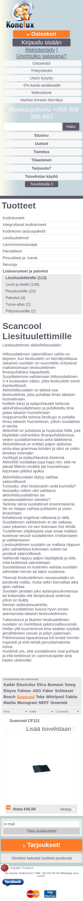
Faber (48, 691)
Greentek (58, 702)
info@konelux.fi (27, 873)
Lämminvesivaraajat (20, 244)
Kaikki (9, 684)
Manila (10, 702)
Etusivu (41, 135)
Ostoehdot (41, 63)
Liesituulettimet (16, 238)
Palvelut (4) (15, 298)
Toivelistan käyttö (41, 176)
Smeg (70, 684)
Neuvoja (10, 264)
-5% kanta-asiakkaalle (41, 85)
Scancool (25, 697)
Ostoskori (41, 34)
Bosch (9, 697)
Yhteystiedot (41, 70)
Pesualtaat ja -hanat (20, 258)
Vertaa (65, 809)
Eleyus (10, 691)
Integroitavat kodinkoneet (24, 224)
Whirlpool (55, 697)
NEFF (44, 702)
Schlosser (64, 691)
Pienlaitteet (12, 251)
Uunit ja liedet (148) (22, 284)
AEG (37, 691)
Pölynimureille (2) (20, 311)
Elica (41, 684)
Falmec (24, 691)
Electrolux (26, 684)
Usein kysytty (41, 78)
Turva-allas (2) (17, 304)
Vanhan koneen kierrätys (41, 100)
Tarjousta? (41, 168)
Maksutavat (41, 92)
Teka (40, 697)
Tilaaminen (41, 160)
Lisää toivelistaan (48, 728)
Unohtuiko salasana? (41, 56)
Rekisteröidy (40, 50)
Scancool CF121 (25, 720)
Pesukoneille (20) (20, 291)
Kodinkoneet (13, 218)
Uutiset (41, 143)
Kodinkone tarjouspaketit (24, 231)
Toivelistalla (41, 184)
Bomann (55, 684)
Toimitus (42, 152)
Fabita (71, 697)
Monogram (27, 702)
